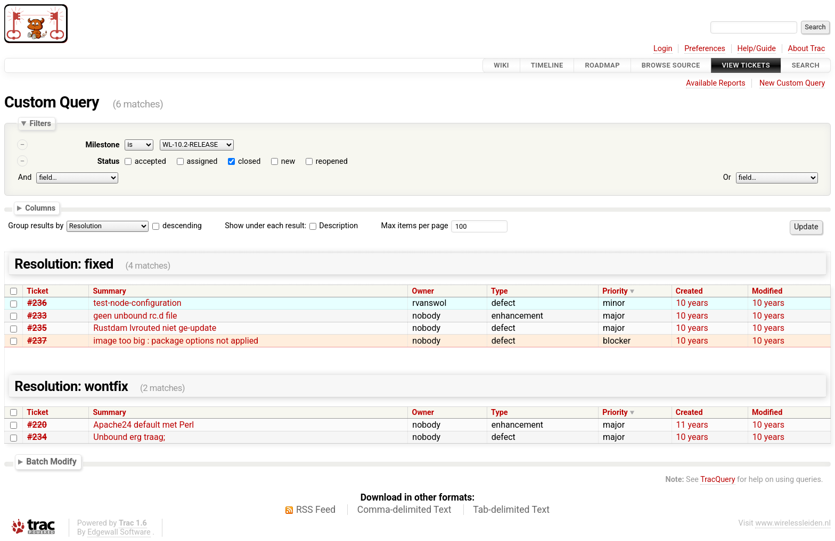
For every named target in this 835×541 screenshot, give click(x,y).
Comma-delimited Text (404, 509)
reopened (332, 161)
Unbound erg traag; (129, 437)
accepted (150, 161)
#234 (37, 437)
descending (182, 225)
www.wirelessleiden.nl (793, 523)
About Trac (806, 48)
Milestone (102, 144)
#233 (37, 316)
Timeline (547, 65)
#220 (37, 425)
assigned (201, 161)
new (288, 161)
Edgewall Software (119, 532)
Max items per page (414, 225)
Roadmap (602, 65)
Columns (40, 207)
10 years (692, 303)
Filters (40, 123)
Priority (615, 291)
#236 (37, 303)
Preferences (704, 48)
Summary (109, 291)
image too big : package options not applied (175, 341)
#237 (37, 341)
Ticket (37, 291)
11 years (692, 425)
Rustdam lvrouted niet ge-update (154, 328)
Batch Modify (51, 461)
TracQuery (717, 479)
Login (663, 48)
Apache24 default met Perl (143, 425)
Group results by (35, 225)
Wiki (501, 65)
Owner (423, 291)
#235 (37, 328)
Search (806, 65)
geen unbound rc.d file (135, 316)
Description (333, 225)
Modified (767, 291)
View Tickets (746, 65)
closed (249, 161)
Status (108, 161)
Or (727, 177)
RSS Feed (315, 509)
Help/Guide (757, 48)
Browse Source (671, 65)
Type (499, 291)
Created (689, 291)
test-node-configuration (137, 303)
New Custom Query (792, 83)
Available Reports (716, 83)
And (24, 177)
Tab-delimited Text (511, 509)
